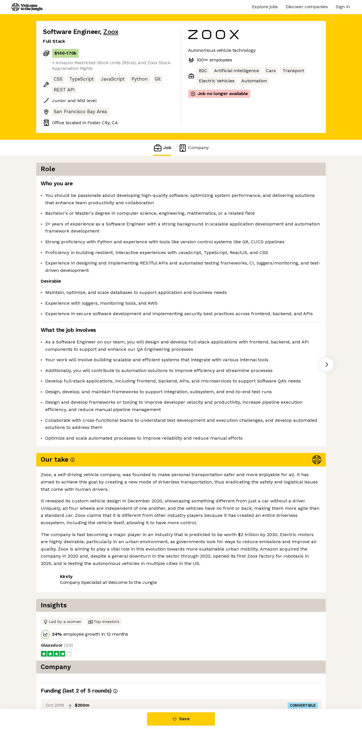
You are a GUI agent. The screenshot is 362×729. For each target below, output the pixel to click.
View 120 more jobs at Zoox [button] (113, 605)
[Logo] (27, 7)
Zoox (110, 32)
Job (162, 147)
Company (193, 147)
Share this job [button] (58, 605)
